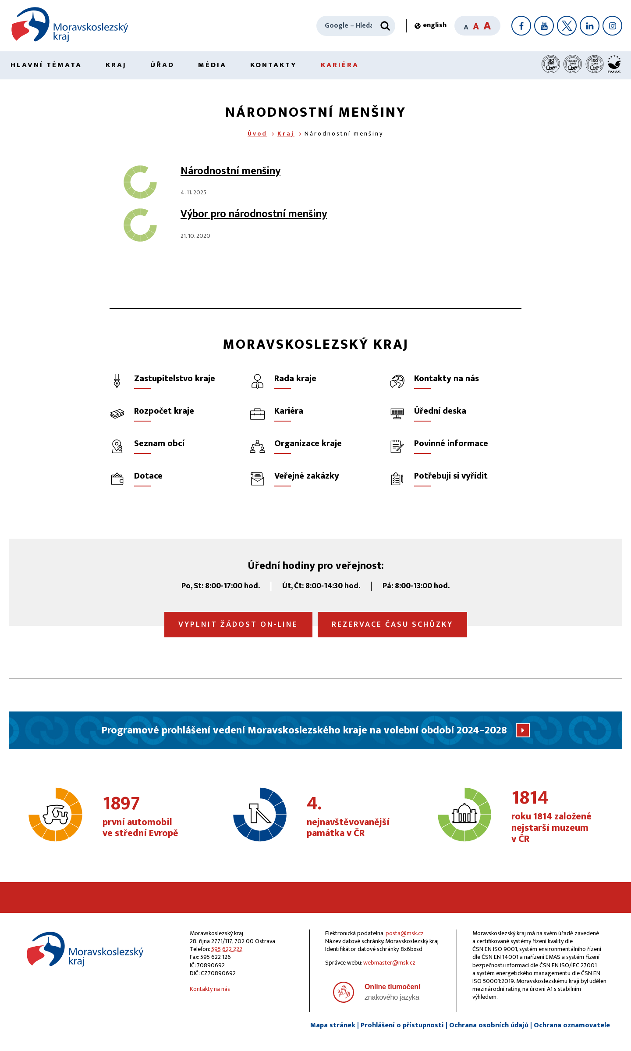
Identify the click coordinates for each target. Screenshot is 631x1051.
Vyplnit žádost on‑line (238, 624)
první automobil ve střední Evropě (150, 817)
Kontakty (273, 65)
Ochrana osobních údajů (488, 1025)
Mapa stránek (332, 1025)
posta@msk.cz (405, 933)
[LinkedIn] (589, 26)
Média (212, 65)
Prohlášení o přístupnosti (402, 1025)
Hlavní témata (46, 65)
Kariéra (340, 65)
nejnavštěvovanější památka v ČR (354, 817)
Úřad (162, 65)
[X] (567, 26)
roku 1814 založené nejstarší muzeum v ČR (558, 817)
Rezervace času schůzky (392, 624)
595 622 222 (226, 949)
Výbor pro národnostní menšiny (254, 214)
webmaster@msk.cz (389, 963)
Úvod (257, 134)
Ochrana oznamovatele (572, 1025)
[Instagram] (612, 26)
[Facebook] (521, 26)
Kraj (116, 65)
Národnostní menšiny (230, 171)
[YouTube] (544, 26)
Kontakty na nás (210, 989)
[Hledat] (385, 26)
